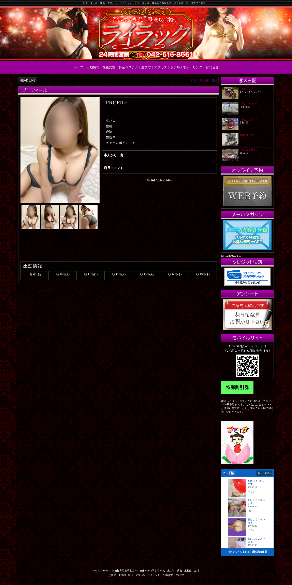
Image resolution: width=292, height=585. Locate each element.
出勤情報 (92, 67)
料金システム (128, 67)
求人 (186, 67)
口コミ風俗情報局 (255, 552)
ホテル (175, 67)
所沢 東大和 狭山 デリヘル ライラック (136, 575)
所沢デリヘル (235, 551)
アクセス (160, 67)
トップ (78, 67)
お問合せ (212, 67)
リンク (197, 67)
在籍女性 (108, 67)
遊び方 (146, 67)
